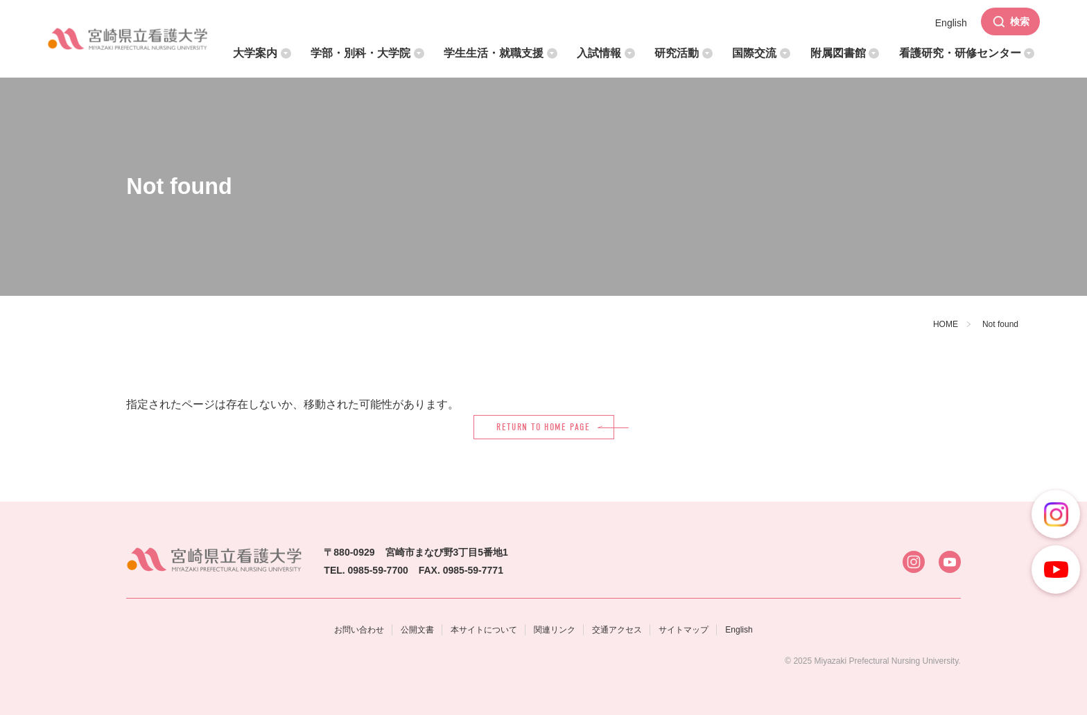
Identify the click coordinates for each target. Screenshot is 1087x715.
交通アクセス (617, 630)
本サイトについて (484, 630)
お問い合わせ (359, 630)
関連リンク (554, 630)
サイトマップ (683, 630)
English (738, 630)
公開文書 (417, 630)
